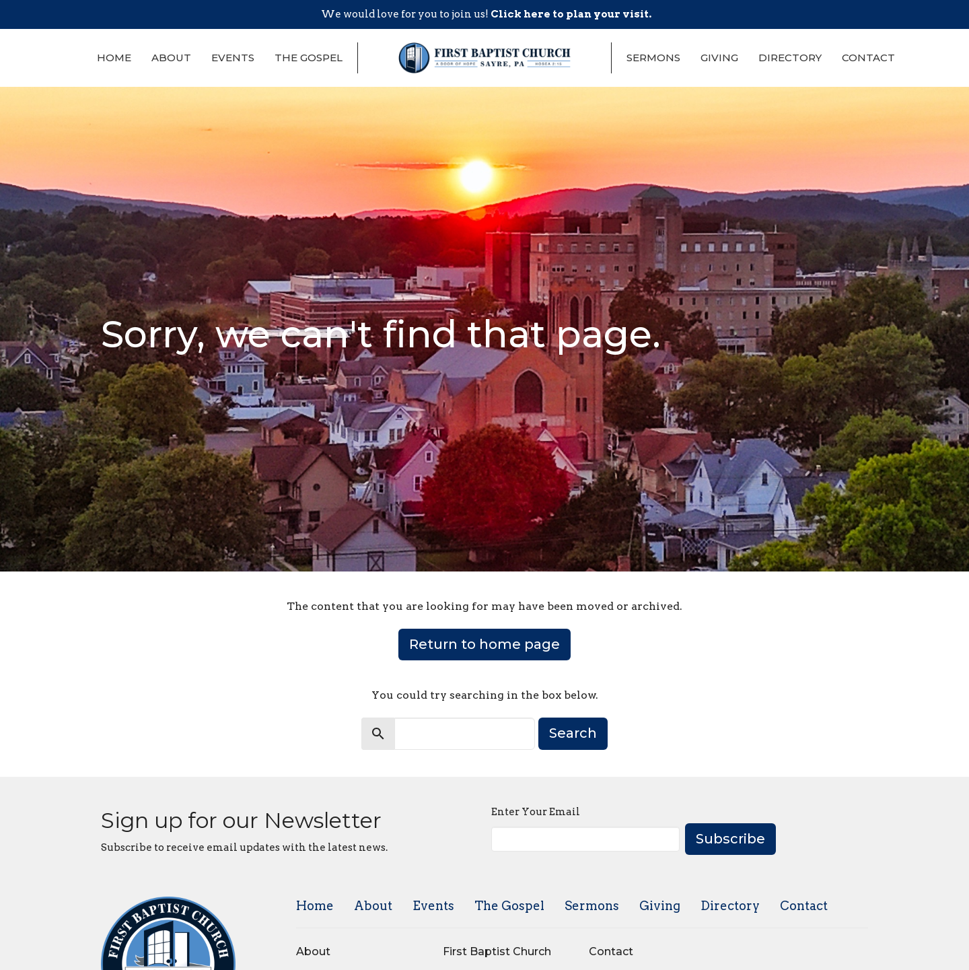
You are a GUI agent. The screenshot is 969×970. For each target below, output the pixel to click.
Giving (719, 57)
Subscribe (730, 839)
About (171, 57)
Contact (868, 57)
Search (573, 733)
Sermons (653, 57)
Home (114, 57)
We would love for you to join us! (486, 14)
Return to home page (484, 644)
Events (232, 57)
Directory (790, 57)
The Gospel (309, 57)
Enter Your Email (535, 812)
